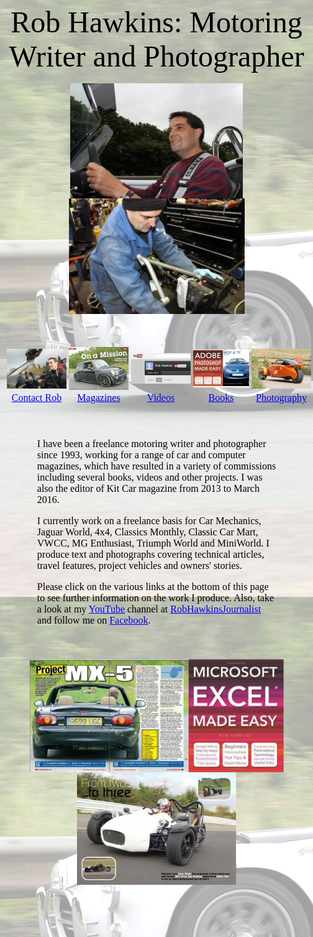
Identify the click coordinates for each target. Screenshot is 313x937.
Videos (161, 397)
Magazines (98, 397)
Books (221, 397)
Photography (281, 397)
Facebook (128, 620)
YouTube (107, 609)
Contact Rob (36, 397)
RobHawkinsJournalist (215, 609)
